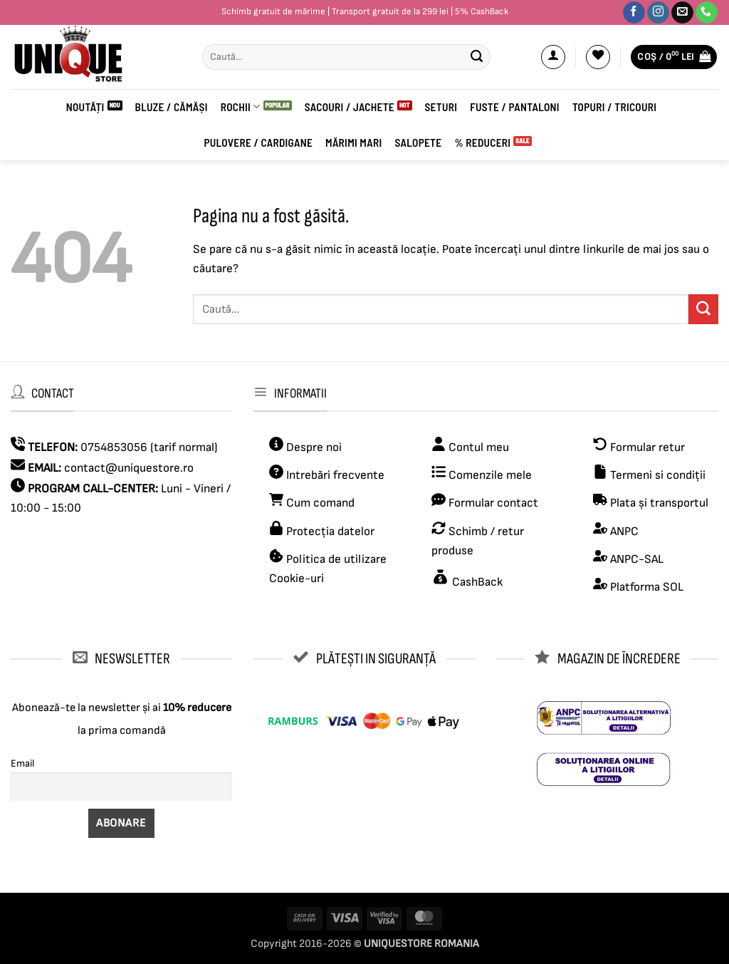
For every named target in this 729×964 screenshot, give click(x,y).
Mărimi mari (353, 142)
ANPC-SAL (637, 559)
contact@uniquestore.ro (129, 468)
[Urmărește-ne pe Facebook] (634, 12)
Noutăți (85, 106)
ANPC (624, 531)
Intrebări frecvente (335, 475)
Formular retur (647, 447)
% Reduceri (482, 142)
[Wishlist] (598, 57)
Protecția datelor (330, 531)
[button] (553, 57)
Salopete (417, 142)
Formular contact (493, 503)
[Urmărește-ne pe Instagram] (658, 12)
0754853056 (113, 447)
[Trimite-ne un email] (682, 12)
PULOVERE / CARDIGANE (258, 142)
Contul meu (479, 447)
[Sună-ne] (707, 12)
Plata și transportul (657, 503)
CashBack (476, 582)
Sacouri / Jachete (349, 106)
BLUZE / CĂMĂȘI (171, 106)
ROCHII (241, 106)
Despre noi (312, 447)
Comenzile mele (490, 475)
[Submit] (477, 57)
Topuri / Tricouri (614, 106)
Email (22, 763)
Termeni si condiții (658, 475)
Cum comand (312, 503)
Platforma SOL (646, 587)
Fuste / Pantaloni (515, 106)
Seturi (441, 106)
